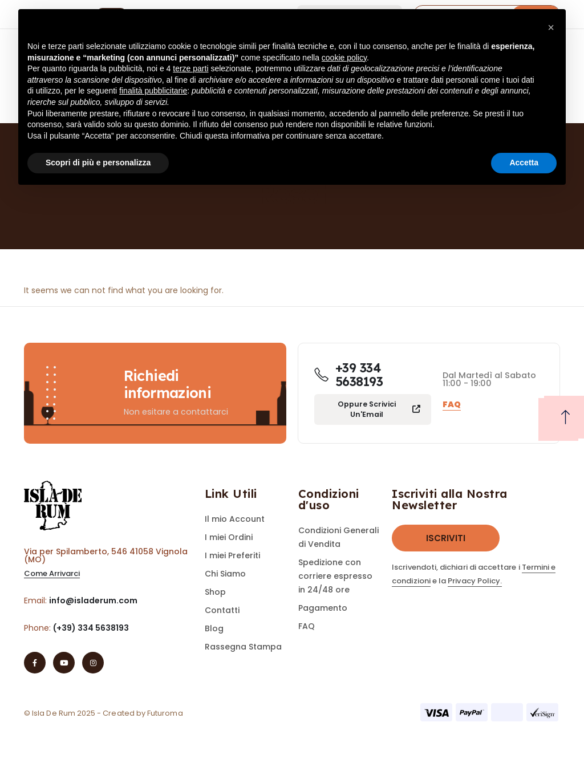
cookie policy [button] (344, 57)
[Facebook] (35, 662)
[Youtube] (64, 662)
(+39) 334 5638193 (91, 628)
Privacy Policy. (475, 580)
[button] (52, 574)
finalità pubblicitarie (153, 90)
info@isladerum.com (93, 600)
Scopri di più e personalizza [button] (98, 162)
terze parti (190, 68)
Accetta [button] (523, 162)
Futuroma (165, 713)
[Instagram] (93, 662)
